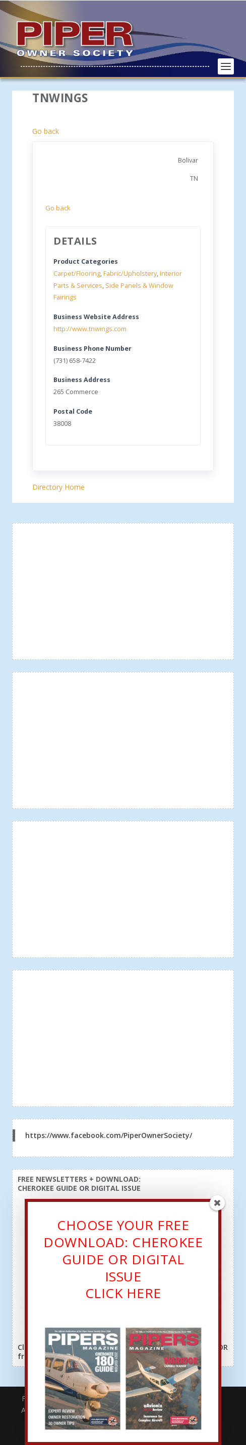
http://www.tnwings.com (90, 329)
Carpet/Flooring (76, 273)
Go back (45, 131)
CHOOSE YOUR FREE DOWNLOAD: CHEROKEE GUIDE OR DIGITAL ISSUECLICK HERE (123, 1263)
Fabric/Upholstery (130, 273)
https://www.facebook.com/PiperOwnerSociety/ (108, 1135)
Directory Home (58, 487)
